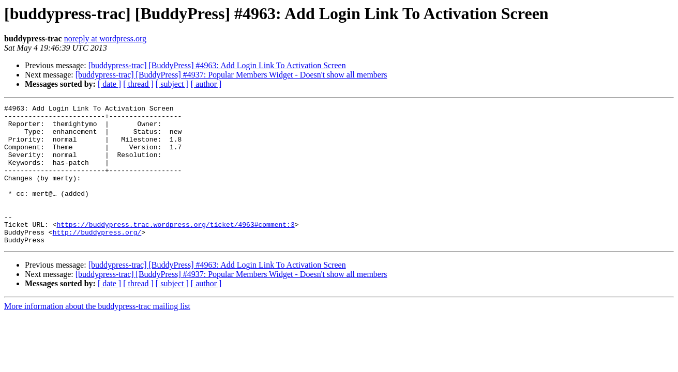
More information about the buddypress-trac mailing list (97, 334)
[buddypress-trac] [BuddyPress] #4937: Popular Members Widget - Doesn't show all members (231, 74)
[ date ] (109, 84)
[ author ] (206, 84)
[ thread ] (138, 84)
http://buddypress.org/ (97, 258)
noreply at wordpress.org (105, 38)
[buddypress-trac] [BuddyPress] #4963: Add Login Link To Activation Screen (217, 65)
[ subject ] (172, 84)
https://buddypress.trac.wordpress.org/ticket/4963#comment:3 (175, 249)
